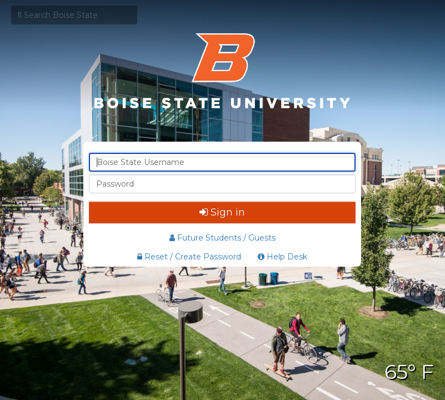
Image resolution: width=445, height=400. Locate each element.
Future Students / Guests (222, 238)
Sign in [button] (222, 212)
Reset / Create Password (189, 257)
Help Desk (282, 257)
